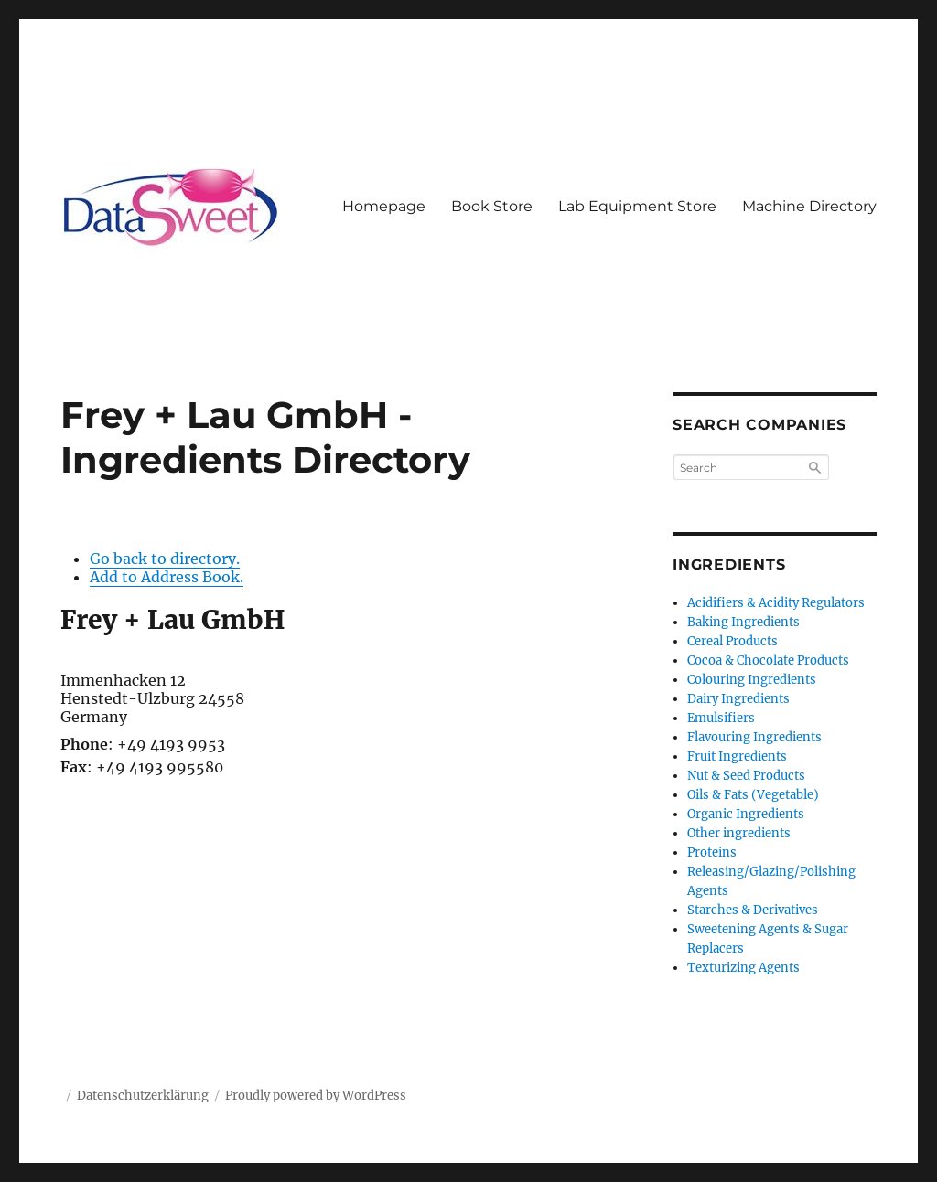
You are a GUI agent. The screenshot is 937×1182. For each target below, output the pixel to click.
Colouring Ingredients (751, 679)
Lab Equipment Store (637, 206)
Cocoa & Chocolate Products (768, 660)
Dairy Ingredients (738, 699)
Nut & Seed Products (746, 775)
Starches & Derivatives (752, 910)
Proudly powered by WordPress (315, 1095)
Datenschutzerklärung (143, 1095)
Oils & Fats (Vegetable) (753, 795)
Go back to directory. (165, 558)
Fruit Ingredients (737, 756)
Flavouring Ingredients (754, 737)
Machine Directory (809, 206)
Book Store (492, 206)
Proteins (712, 852)
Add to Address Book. (166, 577)
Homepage (383, 206)
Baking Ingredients (743, 622)
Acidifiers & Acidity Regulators (776, 603)
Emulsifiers (721, 718)
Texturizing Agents (743, 967)
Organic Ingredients (745, 814)
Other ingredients (739, 833)
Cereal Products (732, 641)
